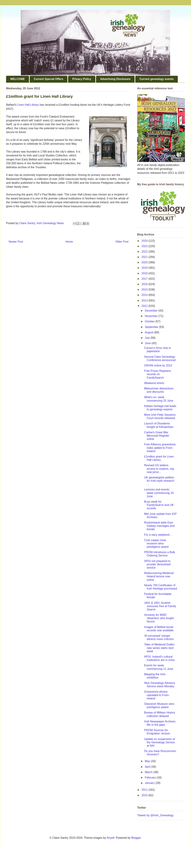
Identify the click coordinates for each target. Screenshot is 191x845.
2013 (145, 300)
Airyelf (110, 837)
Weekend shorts (154, 383)
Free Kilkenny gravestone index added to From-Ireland (160, 447)
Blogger (136, 837)
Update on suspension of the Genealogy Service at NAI (159, 742)
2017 (145, 278)
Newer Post (16, 241)
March (149, 772)
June (148, 343)
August (149, 332)
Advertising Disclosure (115, 78)
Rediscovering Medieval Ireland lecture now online (159, 576)
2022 (145, 251)
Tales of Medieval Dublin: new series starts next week (159, 648)
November (151, 316)
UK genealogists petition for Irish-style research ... (159, 481)
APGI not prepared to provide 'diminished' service (157, 564)
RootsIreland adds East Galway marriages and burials (159, 526)
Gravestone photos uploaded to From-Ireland (156, 695)
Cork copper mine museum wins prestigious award (156, 543)
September (152, 326)
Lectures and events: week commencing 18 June (159, 493)
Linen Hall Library (28, 104)
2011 (145, 789)
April (148, 766)
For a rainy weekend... (158, 534)
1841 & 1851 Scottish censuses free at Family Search (160, 606)
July (148, 337)
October (150, 321)
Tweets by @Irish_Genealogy (155, 815)
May (148, 761)
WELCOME (17, 78)
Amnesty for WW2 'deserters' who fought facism (159, 618)
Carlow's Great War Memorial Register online (156, 435)
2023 (145, 246)
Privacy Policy (81, 78)
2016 (145, 284)
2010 (145, 795)
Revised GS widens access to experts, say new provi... (159, 468)
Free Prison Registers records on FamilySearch (157, 374)
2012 (145, 305)
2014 (145, 294)
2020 (145, 262)
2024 (145, 240)
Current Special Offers (48, 78)
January (150, 782)
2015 (145, 289)
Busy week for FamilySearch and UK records (159, 505)
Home (69, 241)
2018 (145, 273)
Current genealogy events (156, 78)
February (151, 777)
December (151, 310)
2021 (145, 256)
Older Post (121, 241)
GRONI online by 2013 (158, 365)
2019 (145, 267)
